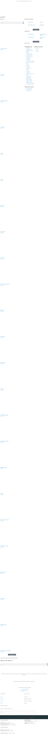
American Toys (31, 37)
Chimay (1, 389)
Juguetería (28, 65)
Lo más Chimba (3, 48)
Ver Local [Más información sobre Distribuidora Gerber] (1, 442)
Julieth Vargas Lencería (4, 284)
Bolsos (28, 52)
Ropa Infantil (29, 78)
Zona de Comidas (29, 88)
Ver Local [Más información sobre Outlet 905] (1, 259)
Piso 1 (38, 48)
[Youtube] (27, 685)
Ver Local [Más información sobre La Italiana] (1, 128)
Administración (29, 90)
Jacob (1, 153)
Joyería (28, 64)
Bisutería (28, 51)
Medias (28, 69)
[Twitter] (25, 685)
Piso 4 (38, 51)
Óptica (28, 70)
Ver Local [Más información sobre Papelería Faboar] (1, 468)
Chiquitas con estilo (4, 546)
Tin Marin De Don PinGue (43, 35)
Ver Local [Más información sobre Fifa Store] (1, 206)
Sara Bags (2, 74)
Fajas (27, 63)
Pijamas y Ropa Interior (30, 73)
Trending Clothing (3, 100)
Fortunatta (2, 598)
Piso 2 (38, 49)
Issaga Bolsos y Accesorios (5, 651)
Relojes (28, 74)
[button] (24, 1)
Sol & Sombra (31, 34)
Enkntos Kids (3, 572)
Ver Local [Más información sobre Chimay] (1, 390)
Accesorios (28, 48)
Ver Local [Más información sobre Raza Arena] (1, 337)
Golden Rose (2, 362)
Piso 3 (38, 50)
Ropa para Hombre (30, 80)
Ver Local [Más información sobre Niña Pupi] (1, 311)
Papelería (28, 71)
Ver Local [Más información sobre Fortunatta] (1, 599)
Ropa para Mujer (29, 81)
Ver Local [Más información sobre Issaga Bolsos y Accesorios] (1, 652)
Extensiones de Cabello (30, 62)
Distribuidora (29, 58)
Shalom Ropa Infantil (4, 520)
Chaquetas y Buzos (30, 56)
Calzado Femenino (30, 53)
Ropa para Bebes (29, 79)
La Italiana (2, 127)
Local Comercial (29, 89)
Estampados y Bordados (30, 60)
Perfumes (28, 72)
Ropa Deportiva (29, 77)
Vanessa (41, 22)
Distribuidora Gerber (4, 441)
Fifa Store (2, 205)
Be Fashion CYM (31, 25)
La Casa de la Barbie (42, 37)
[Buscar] (23, 23)
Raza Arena (2, 336)
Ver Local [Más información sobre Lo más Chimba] (1, 49)
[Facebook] (21, 685)
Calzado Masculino (30, 55)
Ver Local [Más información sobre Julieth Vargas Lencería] (1, 285)
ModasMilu (2, 231)
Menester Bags (3, 624)
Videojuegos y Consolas (30, 84)
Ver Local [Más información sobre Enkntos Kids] (1, 573)
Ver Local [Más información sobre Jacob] (1, 154)
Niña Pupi (2, 310)
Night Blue (42, 25)
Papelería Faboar (3, 467)
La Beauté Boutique (4, 415)
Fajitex (1, 494)
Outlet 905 (2, 258)
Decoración (28, 57)
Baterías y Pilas (29, 49)
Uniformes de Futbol (30, 82)
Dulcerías (28, 59)
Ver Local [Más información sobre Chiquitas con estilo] (1, 547)
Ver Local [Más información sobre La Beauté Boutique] (1, 416)
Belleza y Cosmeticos (30, 50)
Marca (1, 179)
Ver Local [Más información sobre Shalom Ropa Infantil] (1, 521)
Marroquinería (29, 67)
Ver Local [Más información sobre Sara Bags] (1, 75)
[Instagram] (23, 685)
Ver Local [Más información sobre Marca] (1, 180)
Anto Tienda (30, 22)
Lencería (28, 66)
